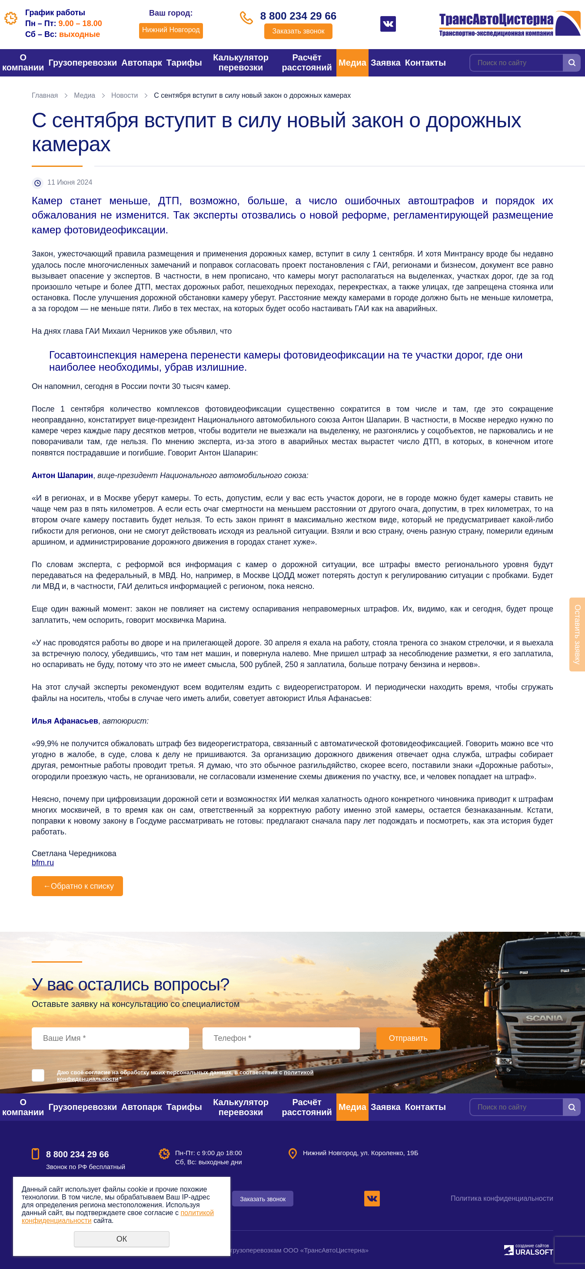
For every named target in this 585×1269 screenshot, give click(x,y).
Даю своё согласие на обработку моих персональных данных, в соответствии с (185, 1075)
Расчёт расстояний (307, 62)
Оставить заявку (577, 634)
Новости (125, 95)
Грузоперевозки (82, 62)
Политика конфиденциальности (502, 1198)
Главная (45, 95)
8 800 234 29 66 (298, 16)
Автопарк (141, 62)
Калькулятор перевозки (241, 62)
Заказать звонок (299, 31)
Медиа (352, 62)
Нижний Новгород (169, 29)
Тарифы (184, 62)
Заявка (386, 62)
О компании (23, 62)
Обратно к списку (77, 886)
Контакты (425, 62)
